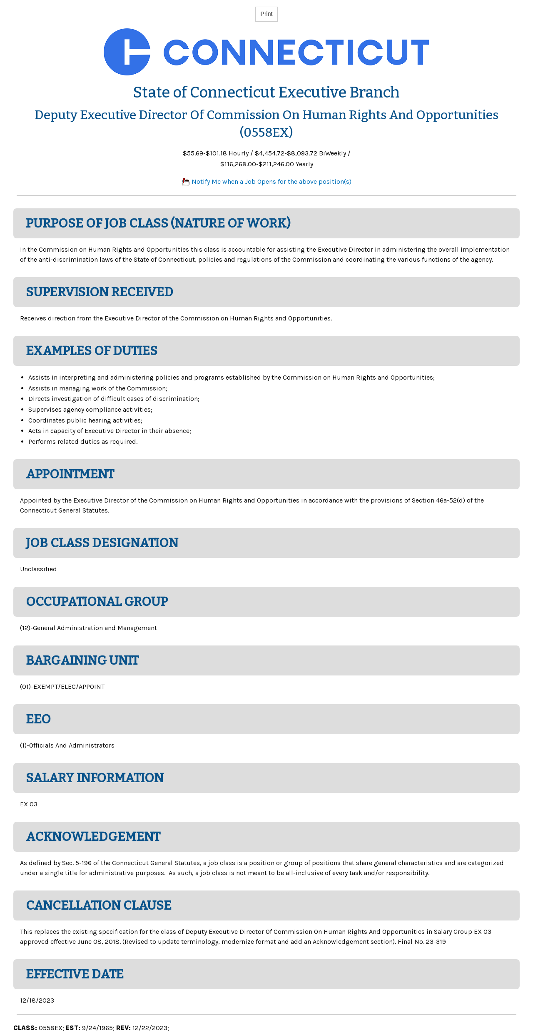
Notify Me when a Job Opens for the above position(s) (266, 181)
